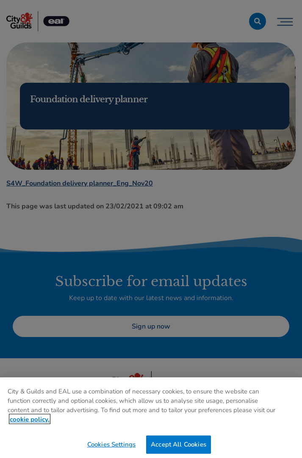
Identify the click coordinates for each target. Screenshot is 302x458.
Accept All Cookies (178, 446)
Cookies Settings (111, 446)
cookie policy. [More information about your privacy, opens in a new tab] (30, 421)
